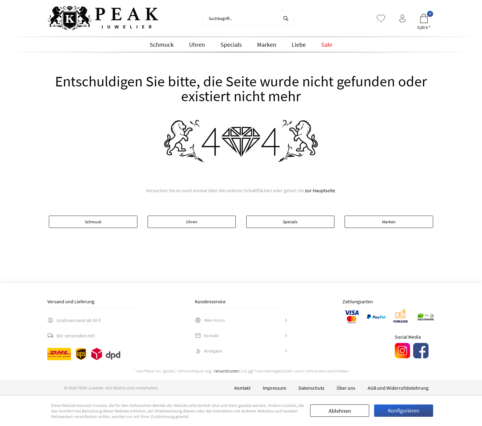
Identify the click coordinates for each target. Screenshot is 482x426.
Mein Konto (210, 320)
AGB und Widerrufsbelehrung (398, 388)
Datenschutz (311, 388)
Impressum (274, 388)
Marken (389, 222)
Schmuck (93, 222)
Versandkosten (226, 371)
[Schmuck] (161, 44)
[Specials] (231, 44)
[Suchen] (285, 18)
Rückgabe (208, 351)
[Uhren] (197, 44)
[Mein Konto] (402, 18)
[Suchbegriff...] (248, 18)
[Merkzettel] (380, 18)
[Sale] (327, 44)
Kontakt (207, 335)
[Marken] (266, 44)
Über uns (346, 388)
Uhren (191, 222)
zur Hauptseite (320, 190)
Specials (290, 222)
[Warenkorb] (424, 18)
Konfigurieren (403, 410)
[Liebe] (299, 44)
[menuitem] (248, 18)
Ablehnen (340, 410)
